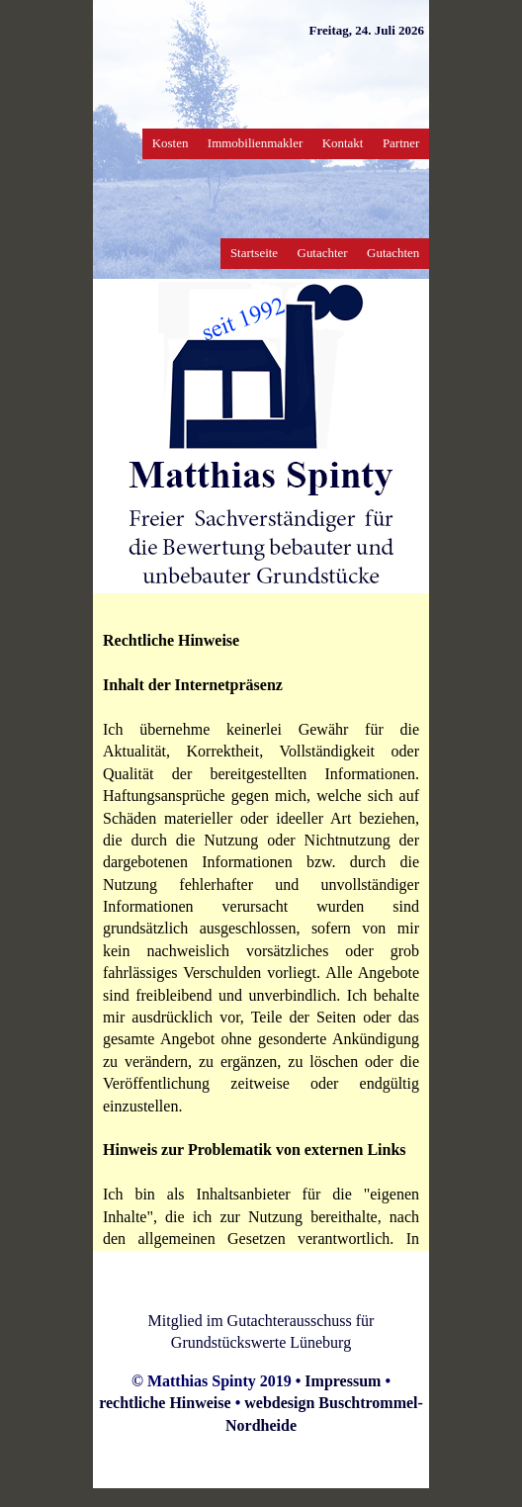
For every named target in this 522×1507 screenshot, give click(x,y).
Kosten (170, 142)
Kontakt (343, 142)
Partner (401, 142)
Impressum (342, 1381)
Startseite (254, 252)
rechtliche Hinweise (164, 1402)
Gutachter (323, 252)
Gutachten (393, 252)
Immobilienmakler (255, 142)
